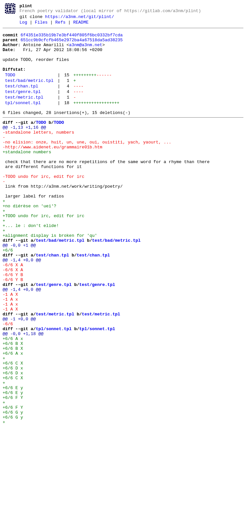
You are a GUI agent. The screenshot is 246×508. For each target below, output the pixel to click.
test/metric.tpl (24, 113)
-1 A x (10, 353)
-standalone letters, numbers (38, 153)
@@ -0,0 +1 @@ (19, 289)
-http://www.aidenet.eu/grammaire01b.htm (52, 171)
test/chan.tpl (21, 100)
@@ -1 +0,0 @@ (19, 377)
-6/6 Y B (13, 324)
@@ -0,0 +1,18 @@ (23, 395)
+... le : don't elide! (31, 265)
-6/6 (10, 383)
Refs (60, 25)
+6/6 (10, 294)
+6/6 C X (13, 430)
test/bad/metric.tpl (29, 93)
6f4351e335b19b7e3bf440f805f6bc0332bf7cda (72, 39)
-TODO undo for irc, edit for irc (44, 206)
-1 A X (10, 347)
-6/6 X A (13, 312)
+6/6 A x (13, 401)
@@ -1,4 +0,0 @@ (22, 306)
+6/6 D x (13, 436)
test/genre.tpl (23, 106)
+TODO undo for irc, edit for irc (44, 253)
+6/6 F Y (13, 471)
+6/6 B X (13, 406)
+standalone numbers (27, 176)
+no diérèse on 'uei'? (29, 241)
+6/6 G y (13, 489)
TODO (10, 87)
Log (23, 25)
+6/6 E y (13, 459)
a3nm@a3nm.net (85, 51)
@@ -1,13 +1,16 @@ (24, 147)
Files (41, 25)
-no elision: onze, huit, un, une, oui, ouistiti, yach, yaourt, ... (87, 165)
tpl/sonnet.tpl (23, 119)
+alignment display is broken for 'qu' (50, 277)
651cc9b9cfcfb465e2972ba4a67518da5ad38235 (72, 45)
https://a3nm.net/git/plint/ (79, 19)
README (80, 25)
